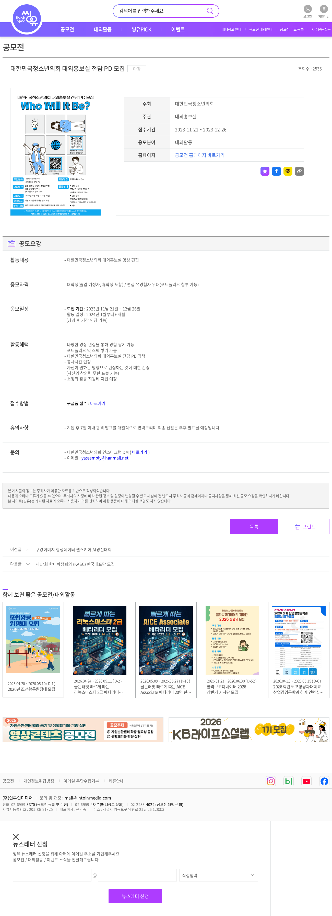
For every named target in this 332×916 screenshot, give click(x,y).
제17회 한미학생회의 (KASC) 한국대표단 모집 (75, 564)
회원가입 (323, 11)
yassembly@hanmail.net (104, 458)
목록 (254, 526)
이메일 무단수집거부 (81, 781)
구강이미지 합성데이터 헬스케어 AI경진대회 (74, 549)
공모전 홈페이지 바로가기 (200, 155)
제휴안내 (116, 781)
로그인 (307, 11)
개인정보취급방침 (38, 781)
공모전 (8, 781)
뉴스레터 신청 (135, 896)
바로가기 (97, 403)
